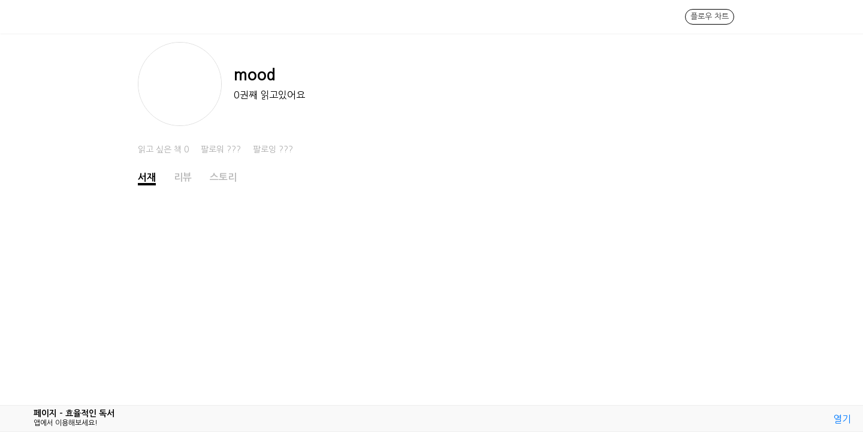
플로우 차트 (709, 16)
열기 (842, 419)
